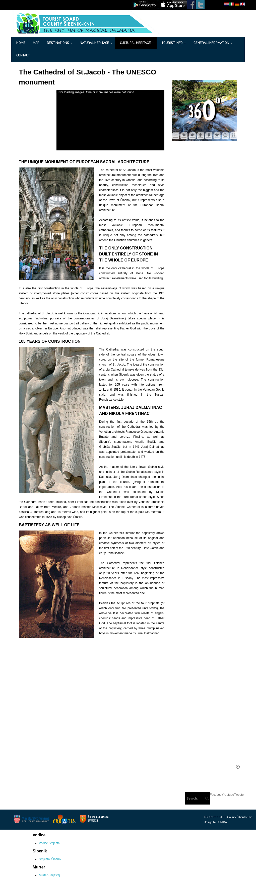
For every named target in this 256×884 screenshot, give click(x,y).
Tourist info (174, 43)
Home (20, 43)
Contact (23, 55)
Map (36, 43)
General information (213, 43)
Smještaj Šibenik (50, 859)
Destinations (59, 43)
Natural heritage (96, 43)
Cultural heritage (137, 43)
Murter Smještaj (49, 875)
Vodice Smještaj (49, 843)
